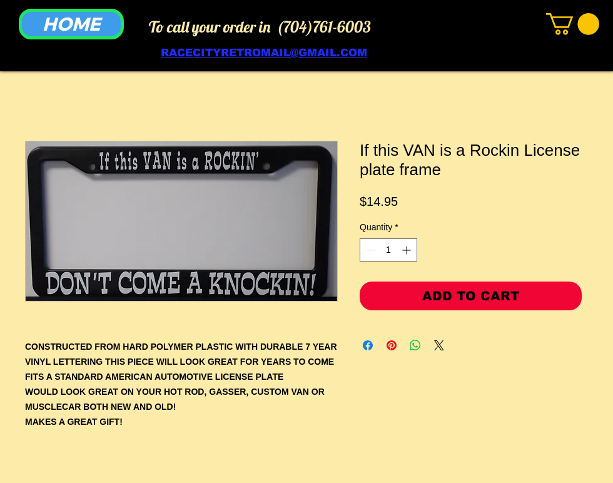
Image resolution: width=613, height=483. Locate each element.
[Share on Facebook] (367, 345)
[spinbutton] (388, 250)
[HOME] (71, 24)
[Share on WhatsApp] (415, 345)
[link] (572, 24)
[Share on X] (439, 345)
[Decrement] (369, 250)
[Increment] (407, 250)
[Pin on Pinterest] (391, 345)
